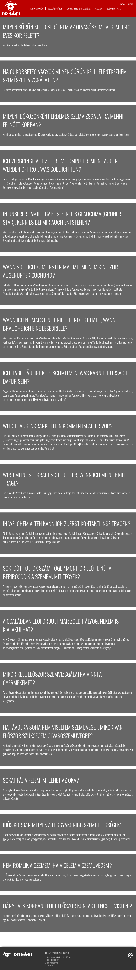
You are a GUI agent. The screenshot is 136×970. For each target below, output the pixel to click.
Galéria (98, 8)
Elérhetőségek (114, 8)
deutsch (131, 4)
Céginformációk (36, 8)
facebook (50, 965)
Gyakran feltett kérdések (79, 8)
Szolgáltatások (55, 8)
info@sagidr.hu (52, 962)
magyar (122, 4)
